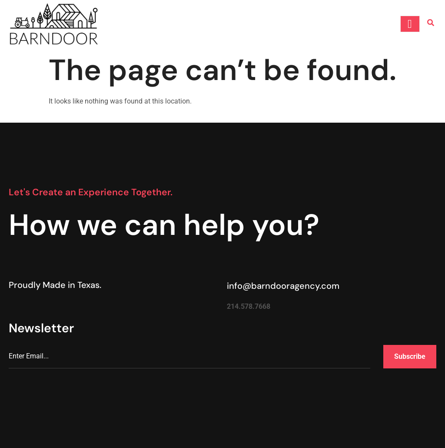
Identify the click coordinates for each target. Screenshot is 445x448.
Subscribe (409, 356)
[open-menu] (410, 24)
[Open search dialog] (430, 24)
